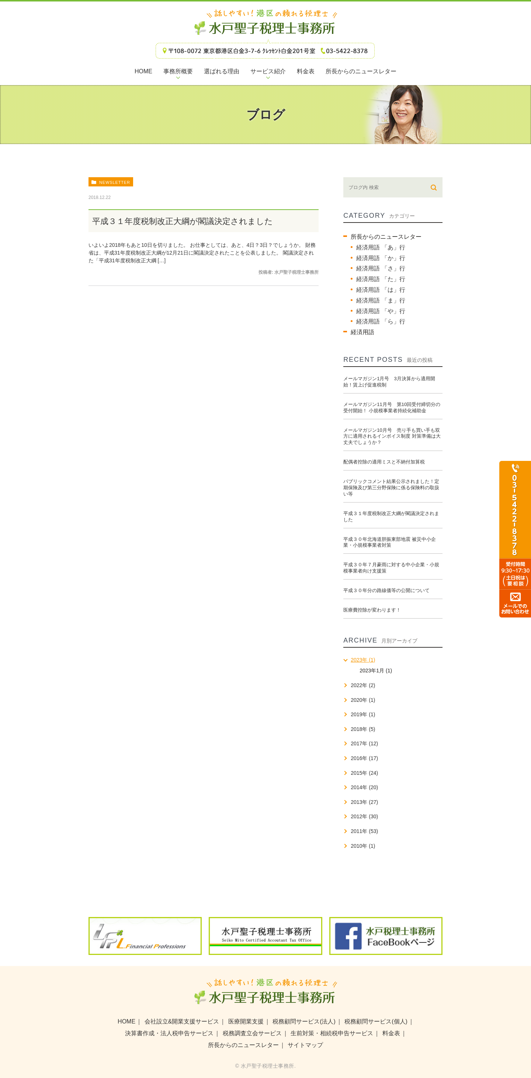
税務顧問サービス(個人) (375, 1021)
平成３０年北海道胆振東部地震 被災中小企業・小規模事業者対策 (389, 542)
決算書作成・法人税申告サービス (169, 1033)
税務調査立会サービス (252, 1033)
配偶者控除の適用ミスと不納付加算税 (384, 462)
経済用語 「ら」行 (380, 321)
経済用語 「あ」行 (380, 247)
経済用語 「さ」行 (380, 268)
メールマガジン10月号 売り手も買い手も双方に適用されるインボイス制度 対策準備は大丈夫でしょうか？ (392, 436)
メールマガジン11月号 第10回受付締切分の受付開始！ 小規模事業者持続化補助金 (391, 407)
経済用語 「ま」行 (380, 300)
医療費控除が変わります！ (372, 610)
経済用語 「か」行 (380, 258)
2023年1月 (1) (376, 670)
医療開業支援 (246, 1021)
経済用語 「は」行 (380, 290)
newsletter (114, 182)
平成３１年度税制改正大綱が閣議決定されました (182, 221)
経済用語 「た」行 (380, 279)
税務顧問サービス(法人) (304, 1021)
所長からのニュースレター (386, 237)
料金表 (391, 1033)
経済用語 (362, 332)
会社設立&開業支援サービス (182, 1021)
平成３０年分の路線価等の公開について (386, 590)
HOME (126, 1021)
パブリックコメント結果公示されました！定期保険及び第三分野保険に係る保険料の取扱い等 (391, 488)
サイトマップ (305, 1045)
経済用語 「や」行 (380, 311)
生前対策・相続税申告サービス (332, 1033)
